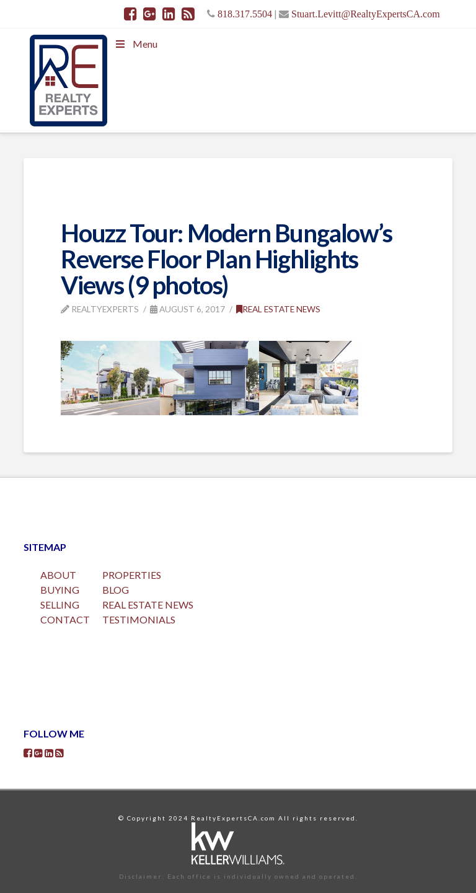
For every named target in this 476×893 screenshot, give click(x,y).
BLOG (115, 590)
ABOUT (58, 575)
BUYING (59, 590)
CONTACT (65, 619)
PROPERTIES (131, 575)
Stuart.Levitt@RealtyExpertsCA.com (365, 14)
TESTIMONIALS (138, 619)
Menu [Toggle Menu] (135, 44)
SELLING (59, 604)
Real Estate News (278, 309)
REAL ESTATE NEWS (147, 604)
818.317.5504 (245, 14)
